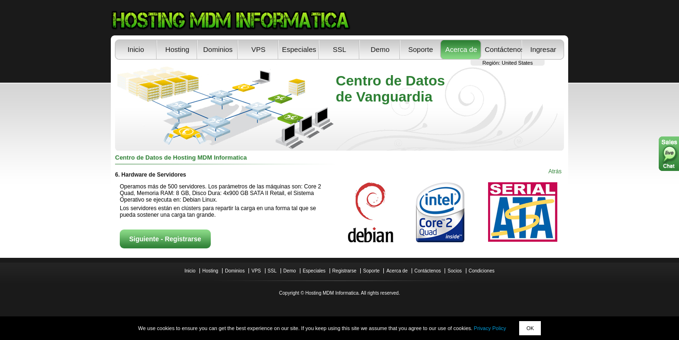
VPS (258, 49)
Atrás (555, 171)
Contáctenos (502, 49)
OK (530, 328)
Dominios (218, 49)
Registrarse (344, 270)
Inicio (135, 49)
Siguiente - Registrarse (165, 239)
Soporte (420, 49)
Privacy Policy (490, 328)
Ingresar (543, 49)
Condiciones (482, 270)
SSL (339, 49)
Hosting (178, 49)
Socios (454, 270)
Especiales (299, 49)
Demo (380, 49)
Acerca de (461, 49)
